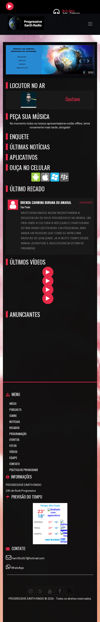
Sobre (13, 415)
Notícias (14, 421)
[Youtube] (50, 591)
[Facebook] (60, 591)
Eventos (14, 439)
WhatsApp (17, 567)
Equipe (13, 457)
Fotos (13, 445)
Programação (17, 433)
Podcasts (15, 409)
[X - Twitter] (69, 591)
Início (12, 403)
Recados (14, 427)
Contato (14, 463)
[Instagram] (31, 591)
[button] (90, 24)
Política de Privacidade (23, 470)
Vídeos (13, 451)
